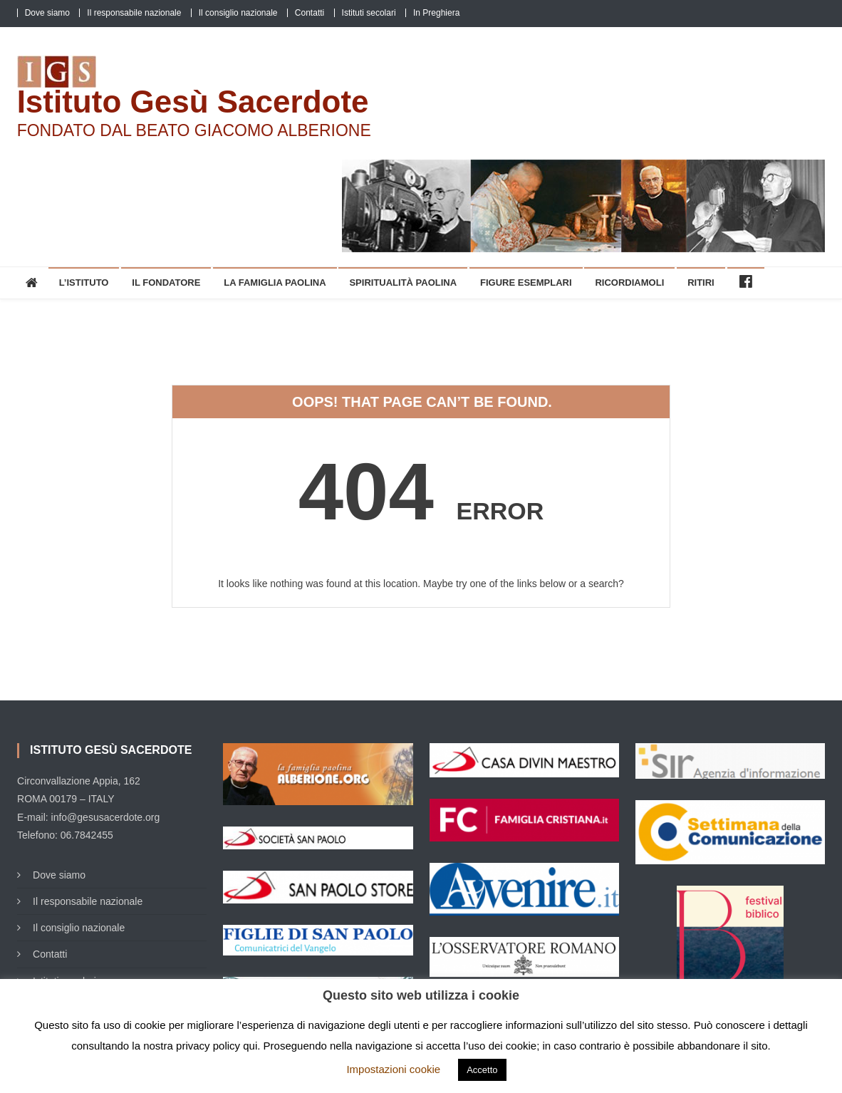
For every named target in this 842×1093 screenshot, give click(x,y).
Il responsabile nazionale (134, 13)
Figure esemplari (526, 282)
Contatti (309, 13)
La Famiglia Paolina (275, 282)
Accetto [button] (482, 1069)
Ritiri (700, 282)
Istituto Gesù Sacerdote (193, 101)
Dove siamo (47, 13)
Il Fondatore (166, 282)
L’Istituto (84, 282)
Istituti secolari (369, 13)
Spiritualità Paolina (403, 282)
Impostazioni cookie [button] (393, 1069)
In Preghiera (436, 13)
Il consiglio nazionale (238, 13)
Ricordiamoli (629, 282)
